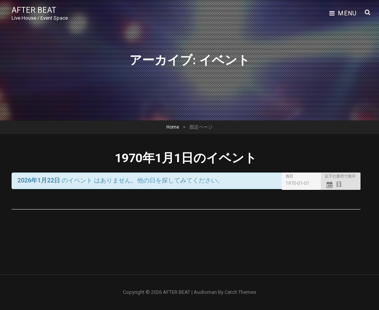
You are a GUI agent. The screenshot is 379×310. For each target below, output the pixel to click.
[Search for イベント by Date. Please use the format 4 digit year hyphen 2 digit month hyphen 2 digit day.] (301, 183)
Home (172, 127)
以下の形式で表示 (340, 176)
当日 (289, 176)
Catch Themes (240, 292)
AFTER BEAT (34, 10)
